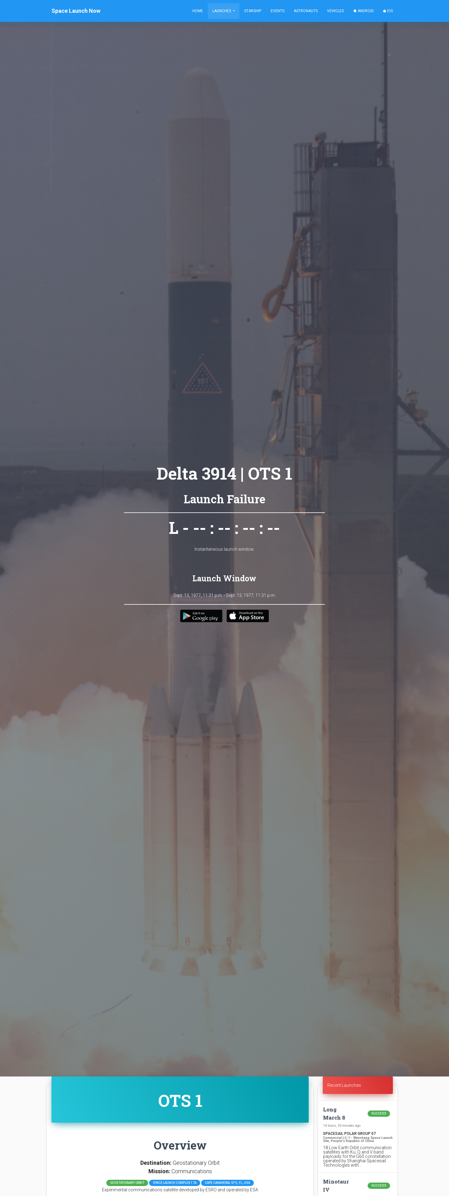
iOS (388, 11)
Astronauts (306, 11)
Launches (222, 11)
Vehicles (335, 11)
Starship (252, 11)
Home (197, 11)
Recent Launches (344, 1085)
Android (363, 11)
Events (277, 11)
